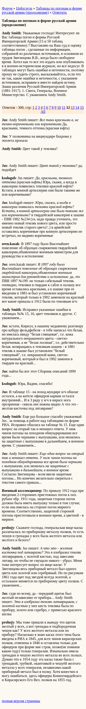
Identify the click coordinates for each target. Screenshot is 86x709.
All (43, 112)
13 (73, 107)
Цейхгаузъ (24, 8)
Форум (7, 8)
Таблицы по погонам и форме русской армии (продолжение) (42, 10)
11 (63, 107)
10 (59, 107)
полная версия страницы (21, 701)
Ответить (59, 12)
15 (82, 107)
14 (77, 107)
